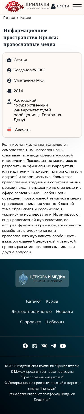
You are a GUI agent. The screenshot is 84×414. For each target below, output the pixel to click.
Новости (64, 312)
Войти (63, 6)
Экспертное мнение (31, 312)
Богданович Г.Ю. (29, 70)
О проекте (30, 322)
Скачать (18, 129)
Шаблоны (54, 322)
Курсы (52, 301)
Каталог (33, 301)
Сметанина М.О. (29, 80)
